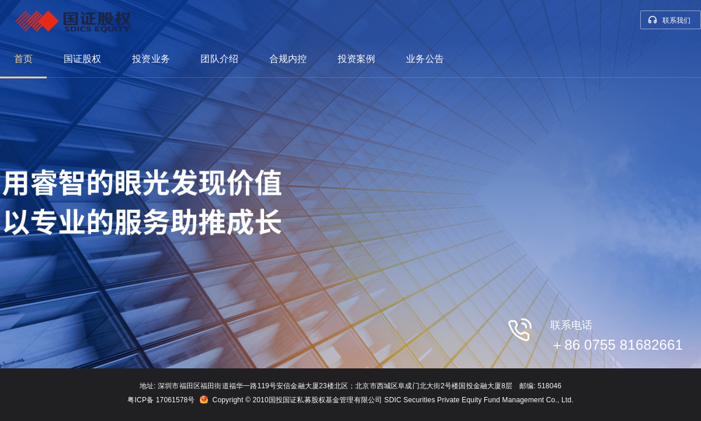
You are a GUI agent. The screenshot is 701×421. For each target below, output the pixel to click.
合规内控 (288, 59)
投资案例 (357, 59)
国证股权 (83, 59)
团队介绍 (219, 59)
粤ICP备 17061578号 (161, 400)
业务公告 (425, 59)
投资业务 (151, 59)
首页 (23, 59)
